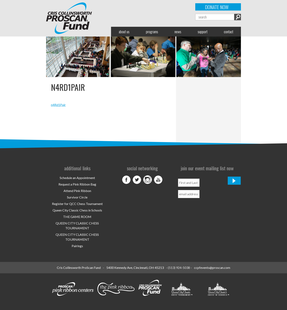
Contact (228, 31)
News (178, 31)
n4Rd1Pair (58, 105)
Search (237, 17)
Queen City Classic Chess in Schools (77, 210)
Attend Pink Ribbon (77, 191)
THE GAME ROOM (77, 217)
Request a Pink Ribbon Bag (77, 184)
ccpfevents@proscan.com (212, 267)
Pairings (77, 246)
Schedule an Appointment (77, 178)
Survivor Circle (77, 197)
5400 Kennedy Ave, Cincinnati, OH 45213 (135, 267)
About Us (124, 31)
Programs (152, 31)
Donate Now (217, 7)
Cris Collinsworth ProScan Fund (79, 267)
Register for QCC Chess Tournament (77, 204)
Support (202, 31)
